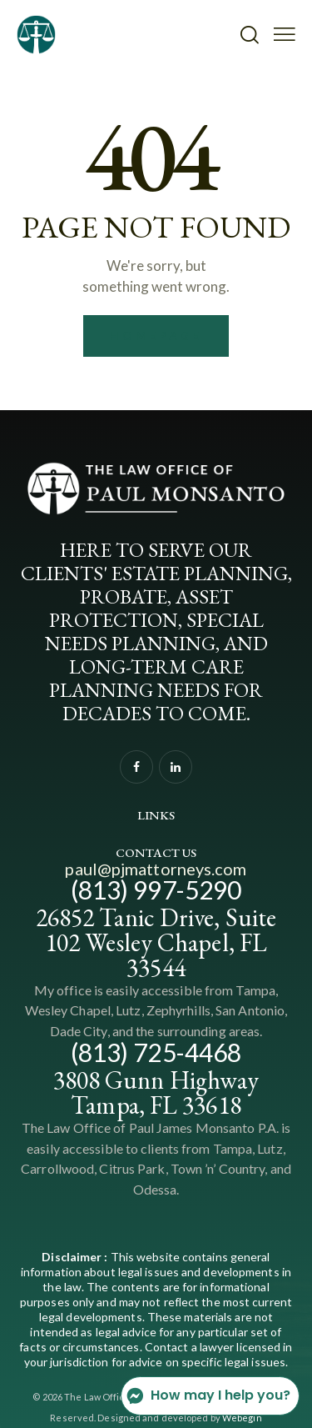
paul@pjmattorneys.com (155, 869)
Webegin (242, 1417)
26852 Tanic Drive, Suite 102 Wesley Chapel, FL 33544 (156, 942)
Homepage (155, 335)
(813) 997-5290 (156, 889)
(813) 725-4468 (156, 1052)
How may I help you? (208, 1395)
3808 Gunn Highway (156, 1080)
